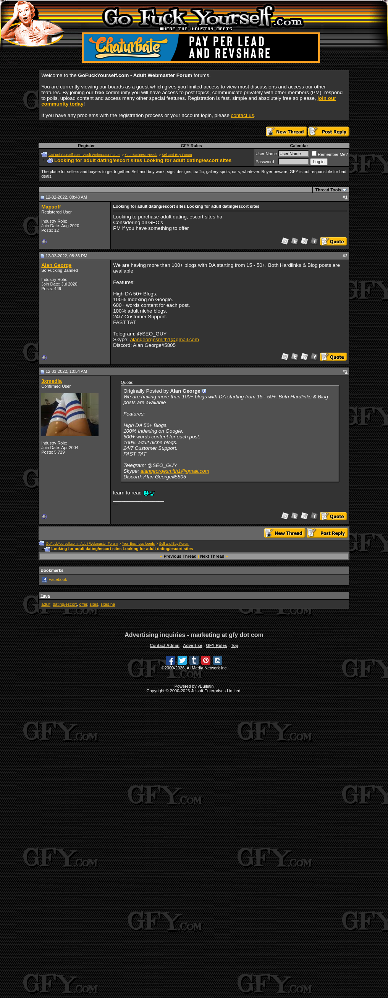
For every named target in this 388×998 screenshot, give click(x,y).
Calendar (299, 145)
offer (83, 604)
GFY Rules (191, 145)
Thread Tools (328, 190)
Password (264, 161)
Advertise (192, 645)
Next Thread (212, 556)
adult (45, 604)
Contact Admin (164, 645)
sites (94, 604)
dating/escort (65, 604)
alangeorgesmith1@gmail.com (164, 339)
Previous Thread (180, 556)
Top (234, 645)
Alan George (56, 265)
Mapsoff (51, 207)
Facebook (57, 579)
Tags (45, 595)
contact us (242, 115)
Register (86, 145)
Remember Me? (330, 154)
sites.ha (107, 604)
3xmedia (51, 381)
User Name (266, 153)
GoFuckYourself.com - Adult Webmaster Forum (84, 155)
